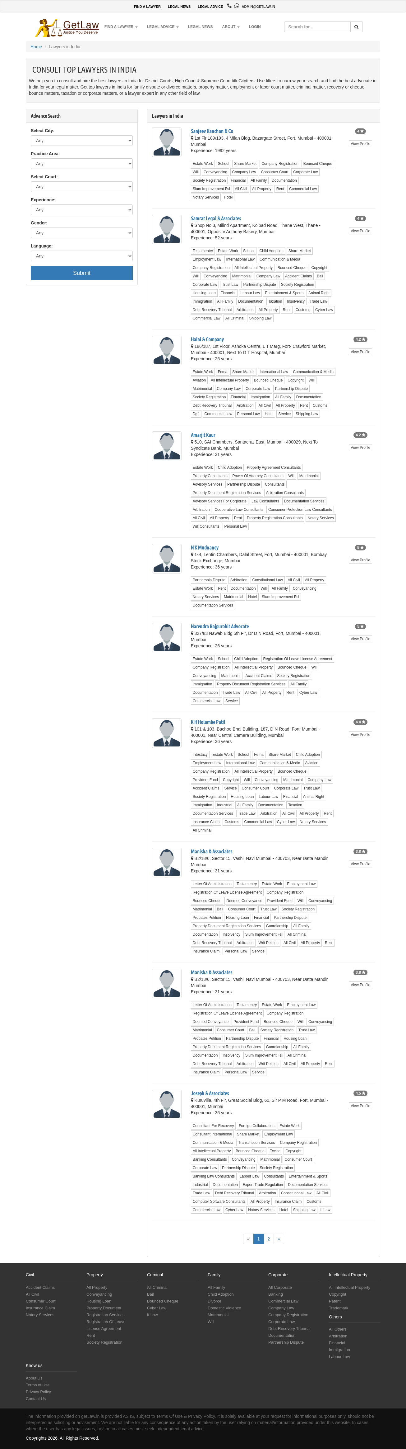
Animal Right (319, 293)
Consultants (274, 484)
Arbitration (245, 310)
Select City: (42, 130)
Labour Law (250, 293)
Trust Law (230, 284)
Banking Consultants (210, 1159)
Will (196, 172)
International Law (240, 259)
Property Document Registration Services (227, 493)
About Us (34, 1378)
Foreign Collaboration (257, 1126)
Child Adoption (272, 251)
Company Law (244, 172)
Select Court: (44, 176)
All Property (261, 189)
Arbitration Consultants (285, 493)
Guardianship (277, 926)
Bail (320, 276)
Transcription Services (256, 1142)
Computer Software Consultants (219, 1201)
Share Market (245, 163)
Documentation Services (304, 501)
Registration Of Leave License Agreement (297, 659)
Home (36, 46)
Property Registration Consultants (274, 518)
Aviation (199, 380)
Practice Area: (45, 153)
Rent (280, 189)
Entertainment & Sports (284, 293)
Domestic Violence (224, 1308)
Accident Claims (298, 276)
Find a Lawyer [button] (121, 27)
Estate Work (203, 163)
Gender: (39, 222)
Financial (238, 180)
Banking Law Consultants (214, 1176)
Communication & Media (280, 259)
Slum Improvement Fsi (211, 189)
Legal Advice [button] (163, 27)
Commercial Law (303, 189)
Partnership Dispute (259, 284)
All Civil (241, 189)
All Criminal (234, 318)
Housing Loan (204, 293)
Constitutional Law (267, 580)
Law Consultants (265, 501)
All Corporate (280, 1287)
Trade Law (318, 301)
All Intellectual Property (253, 268)
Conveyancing (215, 172)
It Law (325, 1210)
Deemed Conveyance (244, 901)
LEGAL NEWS (179, 6)
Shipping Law (260, 318)
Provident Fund (205, 780)
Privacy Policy (38, 1391)
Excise (275, 1151)
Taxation (275, 301)
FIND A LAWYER (147, 6)
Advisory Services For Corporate (220, 501)
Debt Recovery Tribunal (212, 310)
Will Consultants (206, 526)
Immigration (202, 301)
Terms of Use (38, 1385)
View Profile (360, 144)
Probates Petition (207, 917)
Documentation (284, 180)
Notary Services (206, 197)
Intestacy (200, 754)
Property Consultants (210, 476)
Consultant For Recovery (213, 1126)
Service (284, 414)
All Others (338, 1329)
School (223, 163)
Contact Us (36, 1398)
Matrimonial (241, 276)
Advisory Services (207, 484)
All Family (259, 180)
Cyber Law (324, 310)
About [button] (231, 27)
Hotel (228, 197)
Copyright (319, 268)
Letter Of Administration (212, 884)
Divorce (214, 1301)
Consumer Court (274, 172)
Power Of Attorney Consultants (258, 476)
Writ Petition (269, 943)
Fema (223, 372)
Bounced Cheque (317, 163)
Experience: (43, 199)
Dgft (196, 414)
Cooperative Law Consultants (239, 509)
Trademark (338, 1308)
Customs (303, 310)
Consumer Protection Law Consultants (300, 509)
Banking (275, 1294)
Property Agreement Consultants (274, 467)
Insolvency (296, 301)
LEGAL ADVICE (210, 6)
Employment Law (207, 259)
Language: (42, 245)
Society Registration (209, 180)
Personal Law (248, 414)
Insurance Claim (206, 822)
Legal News (200, 27)
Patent (335, 1301)
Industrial (224, 805)
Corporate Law (305, 172)
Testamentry (203, 251)
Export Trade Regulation (263, 1185)
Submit (81, 273)
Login (255, 27)
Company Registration (279, 163)
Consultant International (212, 1134)
